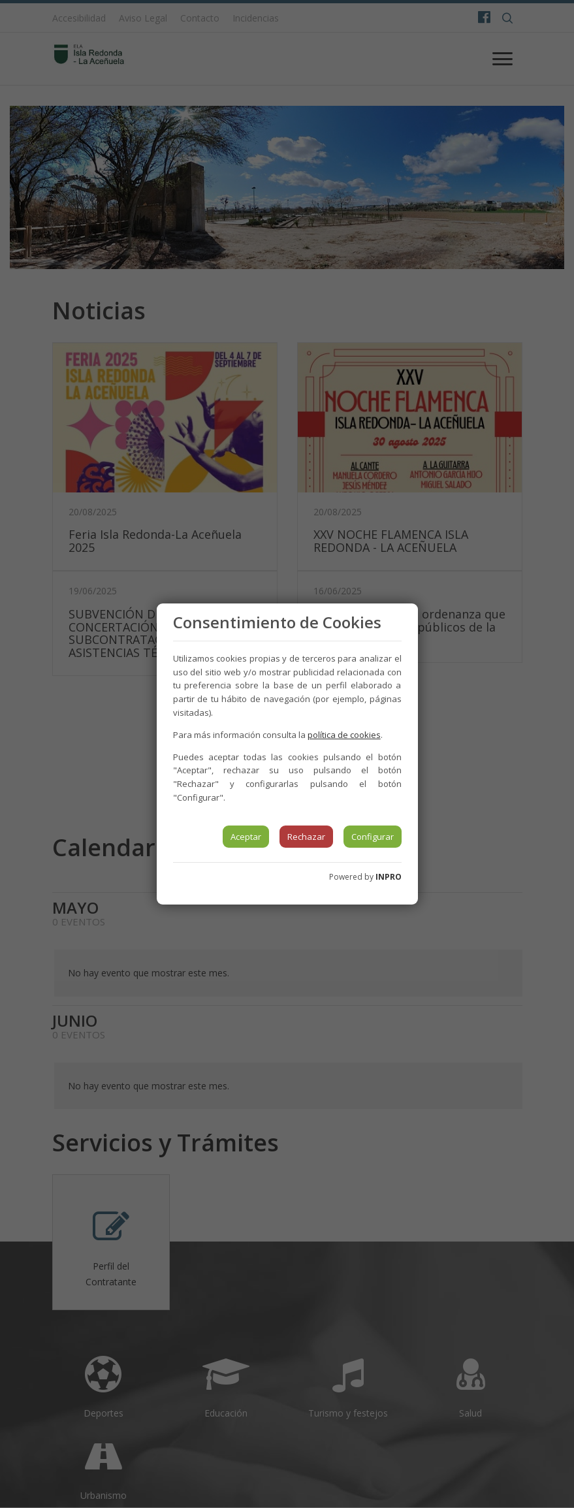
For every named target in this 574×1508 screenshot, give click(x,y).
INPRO (388, 876)
